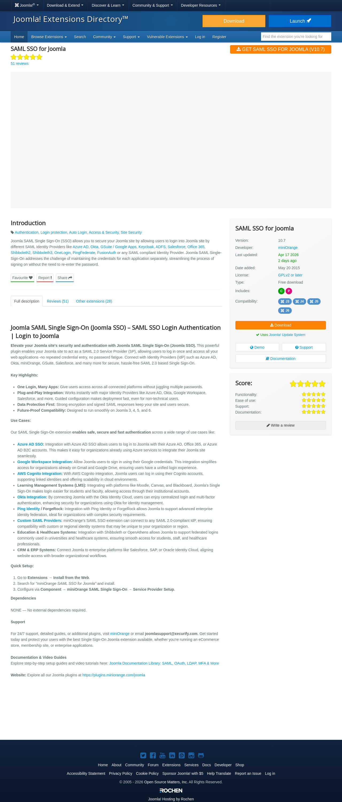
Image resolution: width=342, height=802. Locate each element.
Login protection (54, 232)
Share (64, 278)
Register (219, 37)
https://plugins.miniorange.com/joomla (113, 675)
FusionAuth (106, 253)
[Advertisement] (280, 473)
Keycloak (146, 247)
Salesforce (176, 247)
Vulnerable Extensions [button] (167, 37)
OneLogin (62, 253)
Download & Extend (65, 5)
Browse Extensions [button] (49, 37)
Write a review (280, 425)
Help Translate (219, 773)
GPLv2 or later (290, 275)
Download (233, 21)
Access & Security (104, 232)
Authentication (26, 232)
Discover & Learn (108, 5)
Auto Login (78, 232)
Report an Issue (248, 773)
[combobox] (296, 36)
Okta (95, 247)
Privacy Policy (120, 773)
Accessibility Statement (86, 773)
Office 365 (195, 247)
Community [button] (104, 37)
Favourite (22, 278)
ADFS (160, 247)
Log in (200, 37)
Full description (26, 301)
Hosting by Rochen (171, 799)
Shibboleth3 (42, 253)
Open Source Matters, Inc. (166, 782)
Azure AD (80, 247)
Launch (300, 21)
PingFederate (84, 253)
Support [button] (131, 37)
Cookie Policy (147, 773)
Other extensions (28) (94, 301)
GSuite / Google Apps (118, 247)
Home (19, 37)
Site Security (131, 232)
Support (304, 347)
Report (45, 278)
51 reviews (20, 63)
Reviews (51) (58, 301)
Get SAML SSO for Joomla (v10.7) (280, 49)
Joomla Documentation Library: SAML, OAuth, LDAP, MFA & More (164, 663)
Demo (257, 347)
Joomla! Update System (287, 335)
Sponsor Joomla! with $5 (182, 773)
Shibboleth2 (20, 253)
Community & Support (153, 5)
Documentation (281, 358)
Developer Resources (201, 5)
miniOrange (120, 634)
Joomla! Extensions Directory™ (71, 18)
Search (80, 37)
